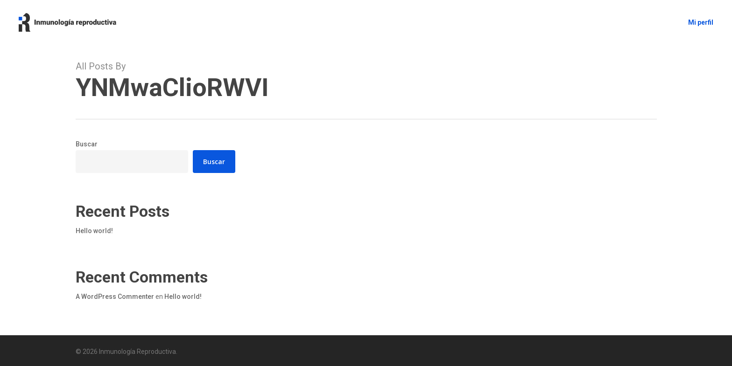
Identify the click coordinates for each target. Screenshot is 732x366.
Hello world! (94, 231)
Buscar (87, 144)
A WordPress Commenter (115, 296)
